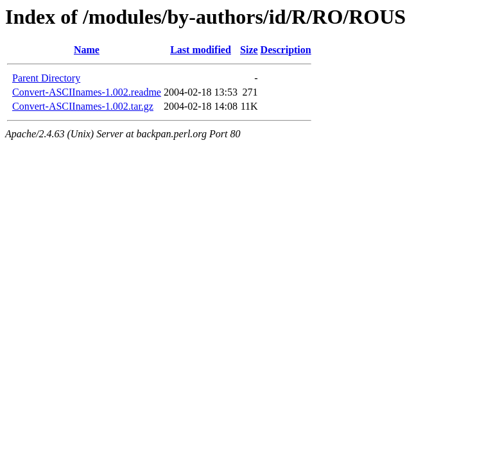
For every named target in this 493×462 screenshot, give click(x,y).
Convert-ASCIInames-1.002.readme (86, 92)
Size (249, 49)
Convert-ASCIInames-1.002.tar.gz (82, 106)
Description (286, 49)
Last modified (200, 49)
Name (86, 49)
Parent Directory (46, 78)
